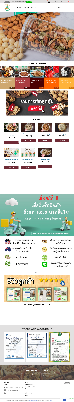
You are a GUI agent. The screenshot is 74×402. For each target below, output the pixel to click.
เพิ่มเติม (36, 7)
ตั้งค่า (51, 400)
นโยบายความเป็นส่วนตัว (33, 400)
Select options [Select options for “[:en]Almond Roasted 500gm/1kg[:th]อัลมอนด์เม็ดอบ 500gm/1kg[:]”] (45, 140)
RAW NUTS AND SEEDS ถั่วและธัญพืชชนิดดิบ (6, 81)
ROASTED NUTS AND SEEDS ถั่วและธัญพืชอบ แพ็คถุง (21, 82)
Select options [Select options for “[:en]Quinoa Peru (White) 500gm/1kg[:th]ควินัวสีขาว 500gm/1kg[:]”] (62, 140)
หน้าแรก (16, 7)
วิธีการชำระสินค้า (26, 7)
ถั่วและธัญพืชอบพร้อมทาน (30, 386)
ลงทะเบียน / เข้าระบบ (62, 2)
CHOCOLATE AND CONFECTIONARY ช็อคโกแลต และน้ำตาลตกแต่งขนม (66, 82)
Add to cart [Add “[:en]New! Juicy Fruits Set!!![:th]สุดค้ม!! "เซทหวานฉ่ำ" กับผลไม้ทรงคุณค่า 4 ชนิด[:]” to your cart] (11, 167)
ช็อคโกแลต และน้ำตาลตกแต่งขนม (31, 389)
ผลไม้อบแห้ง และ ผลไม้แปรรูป (30, 391)
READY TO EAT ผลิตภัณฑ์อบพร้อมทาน (36, 81)
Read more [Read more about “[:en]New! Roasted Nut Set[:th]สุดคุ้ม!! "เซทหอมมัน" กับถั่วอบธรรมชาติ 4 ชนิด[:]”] (28, 167)
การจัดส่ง (31, 7)
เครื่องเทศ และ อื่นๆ (28, 393)
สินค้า (20, 7)
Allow (64, 400)
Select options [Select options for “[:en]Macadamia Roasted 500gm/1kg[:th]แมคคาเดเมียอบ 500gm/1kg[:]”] (45, 166)
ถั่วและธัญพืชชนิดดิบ (29, 384)
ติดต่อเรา (27, 395)
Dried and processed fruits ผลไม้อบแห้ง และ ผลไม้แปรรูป (52, 82)
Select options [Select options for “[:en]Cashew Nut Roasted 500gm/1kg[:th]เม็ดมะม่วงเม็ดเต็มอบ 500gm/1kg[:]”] (28, 140)
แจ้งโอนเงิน (56, 2)
